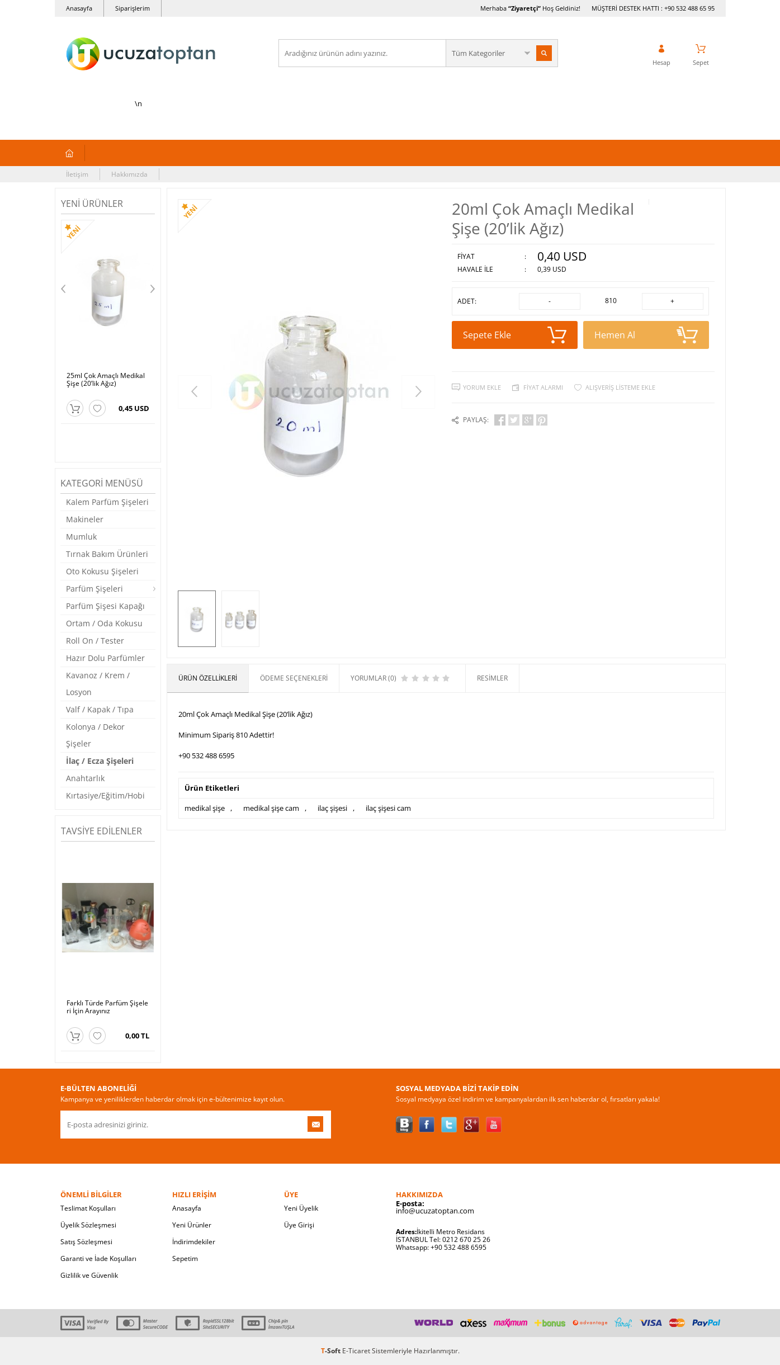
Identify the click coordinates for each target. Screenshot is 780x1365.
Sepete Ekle (514, 335)
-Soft (331, 1350)
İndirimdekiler (193, 1241)
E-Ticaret (356, 1350)
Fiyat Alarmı (543, 387)
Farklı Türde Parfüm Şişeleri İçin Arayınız (107, 1007)
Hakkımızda (129, 174)
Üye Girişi (299, 1225)
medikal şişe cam (271, 808)
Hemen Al (646, 335)
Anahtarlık (85, 778)
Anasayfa (79, 8)
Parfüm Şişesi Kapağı (105, 606)
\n (138, 68)
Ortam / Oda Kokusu (104, 623)
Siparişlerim (132, 8)
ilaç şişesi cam (388, 808)
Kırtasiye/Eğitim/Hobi (105, 795)
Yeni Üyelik (301, 1208)
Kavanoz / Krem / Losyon (98, 683)
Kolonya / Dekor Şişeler (95, 735)
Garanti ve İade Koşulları (98, 1258)
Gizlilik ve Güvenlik (89, 1275)
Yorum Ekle (482, 387)
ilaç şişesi (332, 808)
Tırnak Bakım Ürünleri (107, 554)
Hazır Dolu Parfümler (105, 658)
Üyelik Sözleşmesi (88, 1225)
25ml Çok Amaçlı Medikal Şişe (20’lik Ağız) (106, 380)
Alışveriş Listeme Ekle (620, 387)
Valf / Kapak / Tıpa (100, 709)
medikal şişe (205, 808)
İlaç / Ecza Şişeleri (100, 760)
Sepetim (185, 1258)
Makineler (84, 519)
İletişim (77, 174)
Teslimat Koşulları (88, 1208)
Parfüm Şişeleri (94, 588)
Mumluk (81, 536)
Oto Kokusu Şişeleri (102, 571)
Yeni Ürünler (191, 1225)
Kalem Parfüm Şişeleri (107, 502)
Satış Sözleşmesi (86, 1241)
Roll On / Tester (95, 640)
